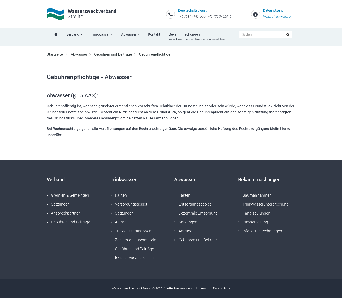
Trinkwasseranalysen (133, 231)
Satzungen (60, 204)
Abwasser (130, 34)
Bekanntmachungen (197, 36)
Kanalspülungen (256, 213)
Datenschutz (221, 288)
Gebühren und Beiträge (113, 54)
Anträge (121, 222)
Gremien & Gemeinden (70, 195)
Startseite (55, 54)
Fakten (121, 195)
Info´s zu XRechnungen (262, 231)
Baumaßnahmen (257, 195)
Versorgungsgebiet (131, 204)
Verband (74, 34)
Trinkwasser (102, 34)
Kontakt (154, 34)
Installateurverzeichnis (134, 257)
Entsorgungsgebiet (195, 204)
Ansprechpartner (65, 213)
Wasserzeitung (255, 222)
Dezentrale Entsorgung (198, 213)
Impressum (203, 288)
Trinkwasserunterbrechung (266, 204)
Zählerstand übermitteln (135, 240)
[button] (22, 52)
